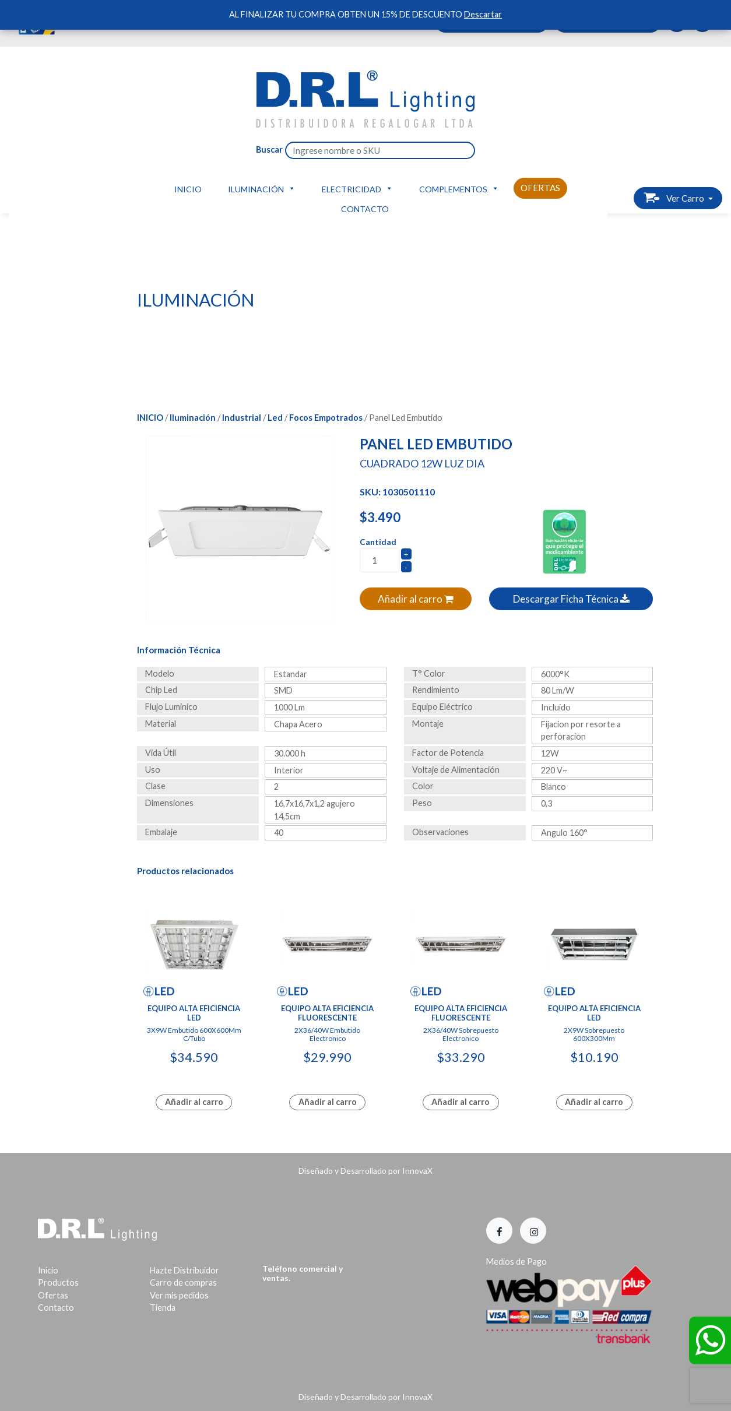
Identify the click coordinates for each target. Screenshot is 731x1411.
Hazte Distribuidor (184, 1270)
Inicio (188, 189)
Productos (58, 1282)
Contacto (365, 209)
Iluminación (262, 188)
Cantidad (378, 542)
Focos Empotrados (326, 418)
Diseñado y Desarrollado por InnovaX (365, 1171)
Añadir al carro (416, 599)
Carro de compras (183, 1282)
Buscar (269, 149)
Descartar (483, 14)
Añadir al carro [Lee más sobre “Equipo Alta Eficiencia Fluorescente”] (327, 1102)
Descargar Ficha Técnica (571, 599)
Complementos (459, 188)
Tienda (162, 1308)
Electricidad (357, 188)
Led (275, 418)
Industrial (241, 418)
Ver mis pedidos (179, 1295)
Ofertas (540, 187)
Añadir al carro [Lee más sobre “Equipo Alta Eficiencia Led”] (194, 1102)
